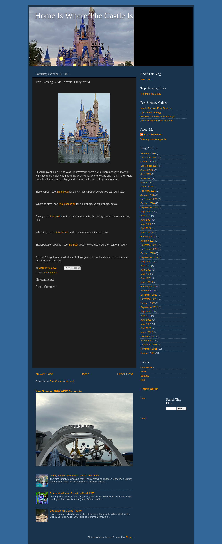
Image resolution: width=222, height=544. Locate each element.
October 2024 (147, 203)
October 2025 (147, 161)
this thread (63, 191)
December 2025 (148, 157)
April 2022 (145, 328)
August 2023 (147, 261)
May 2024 (145, 224)
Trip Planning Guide (150, 93)
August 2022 (147, 311)
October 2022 (147, 303)
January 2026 (147, 153)
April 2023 (145, 278)
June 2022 (145, 319)
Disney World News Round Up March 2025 (72, 493)
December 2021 (148, 344)
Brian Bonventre (153, 134)
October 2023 (147, 253)
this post (55, 216)
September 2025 (149, 166)
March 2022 (146, 332)
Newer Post (44, 374)
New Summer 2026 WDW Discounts (59, 391)
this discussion (67, 204)
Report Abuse (149, 388)
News (143, 371)
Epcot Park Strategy (150, 112)
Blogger (130, 537)
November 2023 (148, 249)
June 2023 (145, 269)
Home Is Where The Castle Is (84, 15)
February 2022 (148, 336)
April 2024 (145, 228)
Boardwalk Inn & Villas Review (65, 510)
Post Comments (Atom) (62, 381)
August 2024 (147, 211)
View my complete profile (153, 139)
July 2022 (145, 315)
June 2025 (145, 178)
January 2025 (147, 195)
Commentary (147, 367)
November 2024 (148, 199)
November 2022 (148, 299)
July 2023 (145, 265)
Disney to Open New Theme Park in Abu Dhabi (74, 475)
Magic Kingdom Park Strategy (156, 108)
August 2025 (147, 170)
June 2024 (145, 220)
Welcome (145, 79)
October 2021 (147, 353)
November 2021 (148, 348)
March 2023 (146, 282)
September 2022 (149, 307)
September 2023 (149, 257)
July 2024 (145, 215)
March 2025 (146, 186)
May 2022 (145, 324)
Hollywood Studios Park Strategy (157, 116)
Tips (56, 272)
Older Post (125, 374)
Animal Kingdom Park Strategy (156, 120)
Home (84, 374)
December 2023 (148, 245)
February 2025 (148, 191)
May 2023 (145, 274)
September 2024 (149, 207)
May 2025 (145, 182)
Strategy (48, 272)
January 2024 (147, 240)
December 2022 (148, 294)
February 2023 (148, 286)
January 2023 (147, 290)
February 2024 (148, 236)
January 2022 (147, 340)
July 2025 (145, 174)
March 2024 (146, 232)
